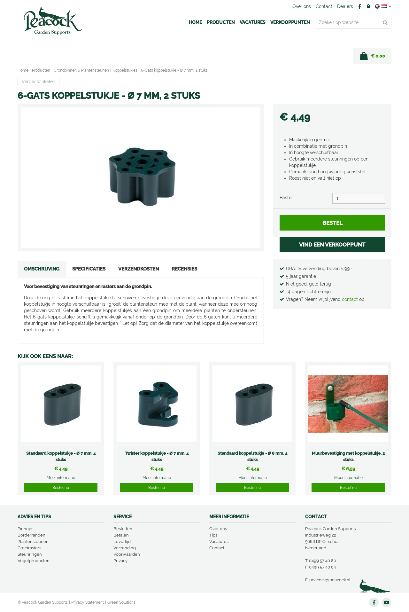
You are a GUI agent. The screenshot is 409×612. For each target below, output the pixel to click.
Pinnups (25, 528)
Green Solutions (121, 602)
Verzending (124, 547)
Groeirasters (29, 547)
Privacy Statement (87, 602)
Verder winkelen (38, 81)
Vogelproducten (34, 560)
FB (359, 6)
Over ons (218, 528)
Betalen (121, 535)
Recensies (184, 269)
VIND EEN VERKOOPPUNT (332, 244)
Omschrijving (41, 269)
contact (350, 299)
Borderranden (31, 535)
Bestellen (122, 528)
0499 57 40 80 (322, 560)
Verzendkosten (138, 269)
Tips (213, 535)
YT (386, 602)
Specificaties (88, 269)
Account (368, 6)
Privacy (120, 560)
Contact (216, 547)
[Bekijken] (372, 56)
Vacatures (218, 541)
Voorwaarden (126, 554)
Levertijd (122, 541)
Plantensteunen (33, 541)
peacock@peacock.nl (330, 579)
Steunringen (30, 554)
